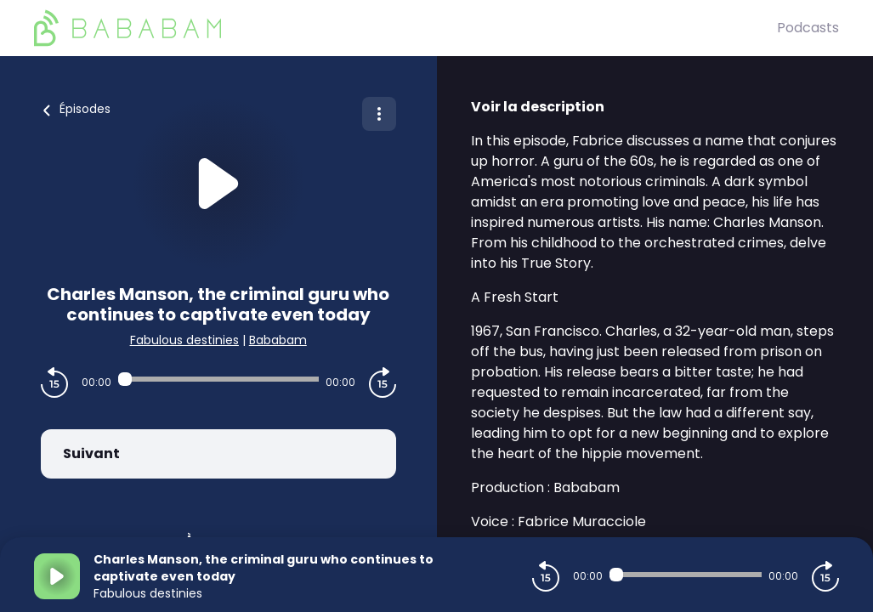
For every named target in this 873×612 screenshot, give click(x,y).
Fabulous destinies (184, 340)
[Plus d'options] (379, 114)
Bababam (278, 340)
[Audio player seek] (218, 379)
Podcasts (808, 27)
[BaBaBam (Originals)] (405, 28)
